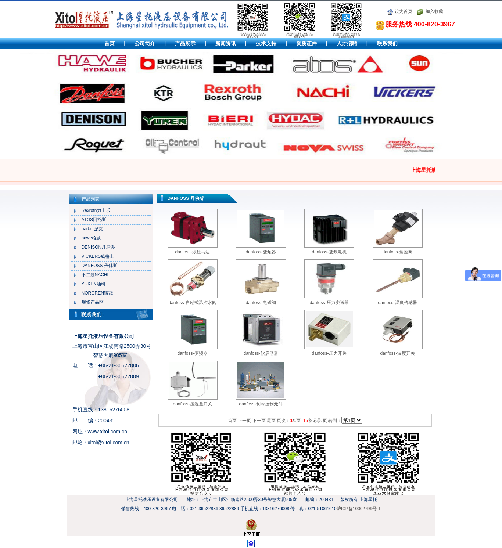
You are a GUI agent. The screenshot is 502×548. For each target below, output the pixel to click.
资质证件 (306, 43)
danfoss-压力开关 (329, 353)
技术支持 (266, 43)
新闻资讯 (225, 43)
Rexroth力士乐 (96, 210)
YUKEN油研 (93, 283)
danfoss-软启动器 (260, 353)
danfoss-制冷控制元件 (260, 404)
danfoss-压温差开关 (192, 404)
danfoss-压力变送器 (328, 302)
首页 (109, 43)
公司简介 (145, 43)
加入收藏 (434, 11)
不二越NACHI (95, 274)
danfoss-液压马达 (192, 252)
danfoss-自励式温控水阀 (192, 302)
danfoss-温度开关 (397, 353)
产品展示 (185, 43)
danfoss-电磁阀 (260, 302)
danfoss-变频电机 (329, 252)
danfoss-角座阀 (397, 252)
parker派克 (92, 228)
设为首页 (403, 11)
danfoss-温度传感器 (397, 302)
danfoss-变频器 (260, 252)
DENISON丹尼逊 (98, 247)
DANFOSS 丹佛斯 (99, 265)
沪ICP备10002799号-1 (359, 508)
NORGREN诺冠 (97, 293)
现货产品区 (93, 302)
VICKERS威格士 (98, 256)
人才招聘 (347, 43)
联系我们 (387, 43)
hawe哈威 (91, 238)
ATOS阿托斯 (94, 219)
